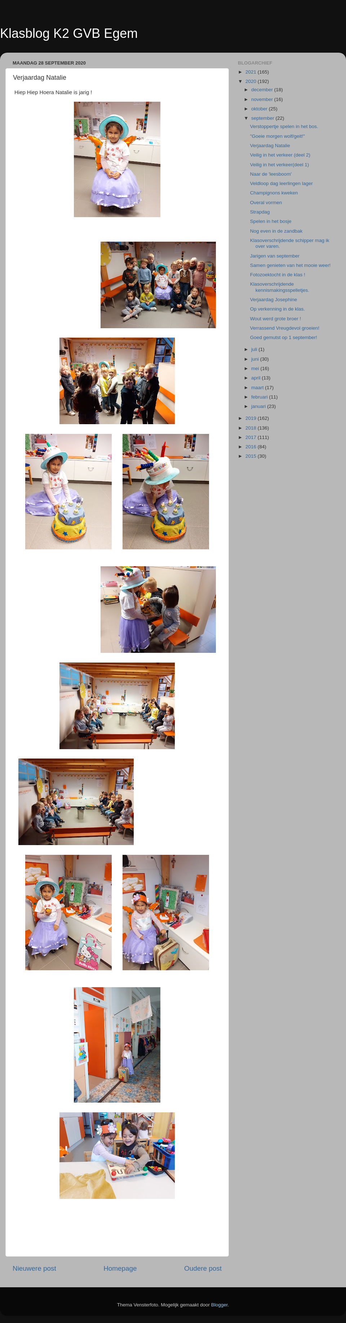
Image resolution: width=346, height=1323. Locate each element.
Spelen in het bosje (271, 221)
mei (256, 368)
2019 (251, 418)
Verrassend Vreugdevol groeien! (284, 328)
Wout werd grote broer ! (275, 318)
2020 (251, 81)
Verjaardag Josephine (273, 299)
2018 (251, 428)
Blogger (219, 1304)
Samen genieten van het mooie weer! (290, 265)
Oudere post (203, 1268)
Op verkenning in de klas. (277, 309)
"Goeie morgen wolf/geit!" (277, 136)
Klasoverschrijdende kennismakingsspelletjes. (279, 287)
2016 (251, 446)
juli (254, 349)
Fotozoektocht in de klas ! (277, 274)
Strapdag (260, 212)
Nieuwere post (34, 1268)
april (256, 378)
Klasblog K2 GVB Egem (69, 33)
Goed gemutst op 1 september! (283, 337)
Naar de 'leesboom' (271, 174)
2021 (251, 72)
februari (260, 397)
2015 (251, 456)
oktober (260, 108)
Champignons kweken (274, 192)
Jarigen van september (275, 256)
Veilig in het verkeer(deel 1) (279, 164)
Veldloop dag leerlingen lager (281, 183)
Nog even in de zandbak (276, 231)
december (262, 89)
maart (258, 387)
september (263, 118)
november (262, 99)
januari (259, 406)
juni (255, 359)
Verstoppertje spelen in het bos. (284, 126)
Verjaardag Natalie (270, 145)
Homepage (120, 1268)
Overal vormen (266, 202)
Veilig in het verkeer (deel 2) (280, 155)
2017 (251, 437)
